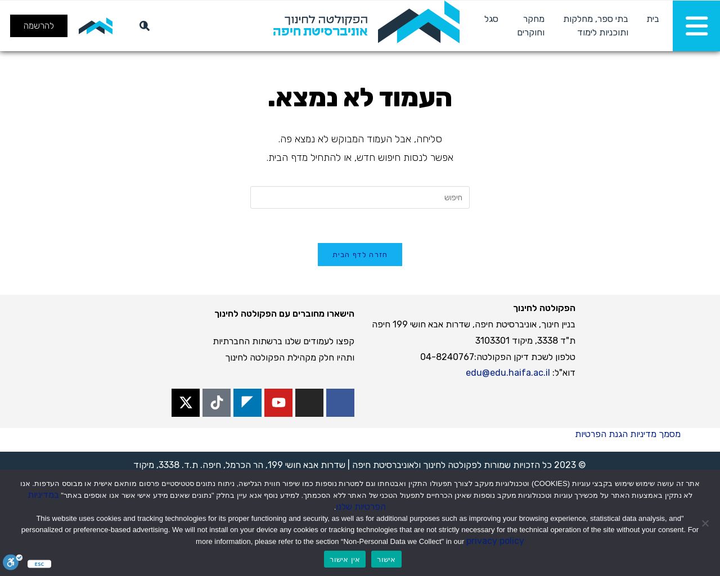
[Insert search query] (360, 197)
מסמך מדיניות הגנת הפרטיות (628, 434)
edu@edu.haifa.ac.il (508, 372)
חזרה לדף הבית (360, 254)
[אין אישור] (706, 523)
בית (652, 19)
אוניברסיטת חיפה (383, 465)
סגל (491, 19)
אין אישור (345, 559)
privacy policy (495, 541)
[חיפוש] (142, 25)
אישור (386, 559)
